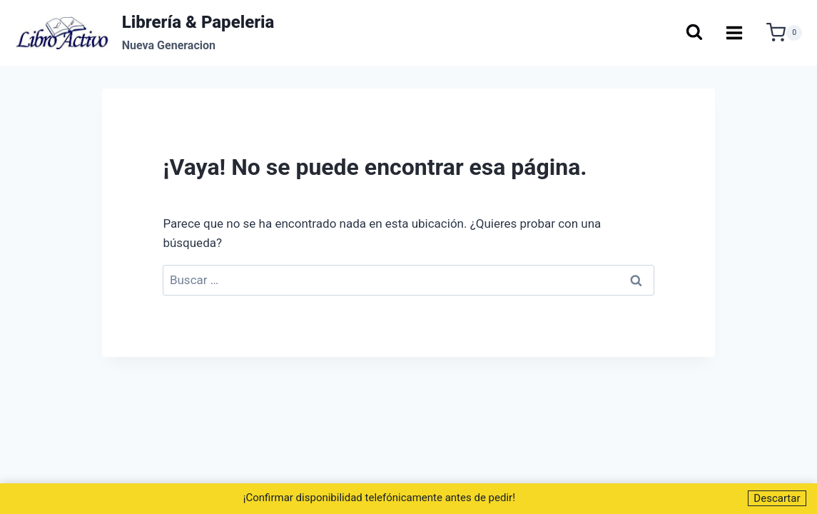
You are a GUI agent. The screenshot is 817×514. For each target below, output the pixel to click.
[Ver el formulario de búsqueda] (693, 33)
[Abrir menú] (734, 32)
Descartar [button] (776, 498)
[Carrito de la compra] (784, 32)
